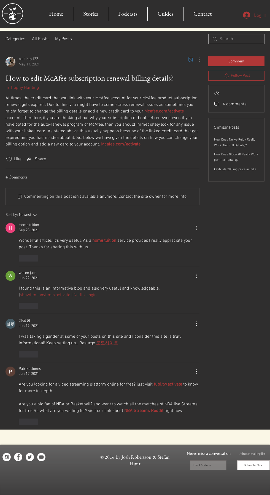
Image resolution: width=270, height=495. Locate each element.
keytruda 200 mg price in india (235, 169)
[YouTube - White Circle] (41, 457)
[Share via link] (36, 159)
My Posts (63, 39)
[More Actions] (196, 59)
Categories (15, 39)
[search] (236, 39)
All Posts (40, 39)
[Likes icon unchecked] (9, 159)
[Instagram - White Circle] (6, 457)
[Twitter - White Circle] (30, 457)
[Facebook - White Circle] (18, 457)
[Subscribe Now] (253, 465)
